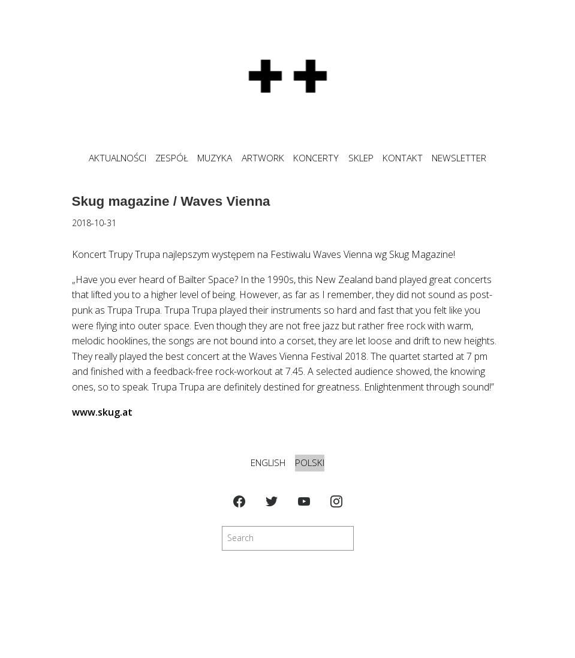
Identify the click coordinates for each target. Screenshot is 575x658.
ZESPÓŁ (171, 158)
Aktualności (117, 158)
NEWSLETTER (459, 158)
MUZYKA (214, 158)
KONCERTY (316, 158)
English (268, 462)
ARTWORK (263, 158)
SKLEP (361, 158)
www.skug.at (102, 412)
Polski (309, 462)
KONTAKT (403, 158)
